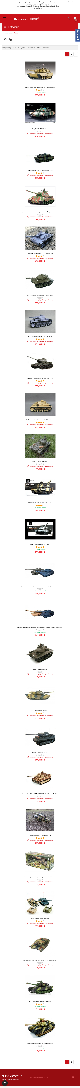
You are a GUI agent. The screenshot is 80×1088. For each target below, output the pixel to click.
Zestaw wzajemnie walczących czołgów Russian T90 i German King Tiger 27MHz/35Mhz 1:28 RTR (40, 586)
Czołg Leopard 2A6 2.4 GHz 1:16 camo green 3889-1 (40, 170)
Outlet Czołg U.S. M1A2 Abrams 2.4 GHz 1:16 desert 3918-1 (40, 87)
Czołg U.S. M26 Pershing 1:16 (39, 461)
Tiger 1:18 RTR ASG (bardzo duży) (39, 752)
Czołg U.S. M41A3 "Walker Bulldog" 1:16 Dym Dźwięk (40, 295)
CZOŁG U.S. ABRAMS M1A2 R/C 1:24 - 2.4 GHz (40, 503)
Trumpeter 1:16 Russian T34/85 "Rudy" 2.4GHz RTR (40, 378)
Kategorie (11, 27)
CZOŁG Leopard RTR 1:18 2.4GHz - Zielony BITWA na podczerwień (40, 960)
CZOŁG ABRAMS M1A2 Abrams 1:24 (40, 710)
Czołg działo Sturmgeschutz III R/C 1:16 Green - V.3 (40, 253)
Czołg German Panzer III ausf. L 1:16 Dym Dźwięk (39, 336)
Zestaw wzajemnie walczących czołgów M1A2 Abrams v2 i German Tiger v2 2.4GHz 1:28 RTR (39, 627)
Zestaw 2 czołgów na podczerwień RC (39, 918)
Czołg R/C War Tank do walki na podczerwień (40, 1001)
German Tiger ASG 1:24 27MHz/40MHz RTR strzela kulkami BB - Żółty (39, 794)
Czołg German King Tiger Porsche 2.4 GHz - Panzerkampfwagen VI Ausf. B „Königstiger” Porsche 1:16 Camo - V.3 (40, 212)
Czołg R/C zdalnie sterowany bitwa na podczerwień (40, 1043)
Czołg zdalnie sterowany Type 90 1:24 (39, 544)
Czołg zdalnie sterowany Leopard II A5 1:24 (40, 835)
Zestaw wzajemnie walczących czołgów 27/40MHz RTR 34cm (39, 877)
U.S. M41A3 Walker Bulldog (40, 669)
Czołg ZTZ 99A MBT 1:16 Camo (40, 129)
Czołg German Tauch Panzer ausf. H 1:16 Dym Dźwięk (39, 420)
